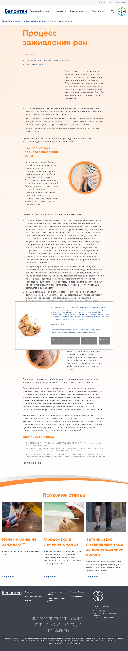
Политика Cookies (76, 592)
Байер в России (75, 596)
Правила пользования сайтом (56, 593)
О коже (16, 21)
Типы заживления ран (37, 64)
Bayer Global (121, 2)
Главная (6, 21)
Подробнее (8, 577)
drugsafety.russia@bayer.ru (67, 643)
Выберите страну (105, 2)
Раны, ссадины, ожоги (34, 21)
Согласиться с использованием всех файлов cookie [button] (65, 341)
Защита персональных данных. (82, 332)
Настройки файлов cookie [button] (89, 341)
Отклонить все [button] (104, 341)
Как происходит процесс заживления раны (48, 60)
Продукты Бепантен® (33, 596)
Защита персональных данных (56, 600)
